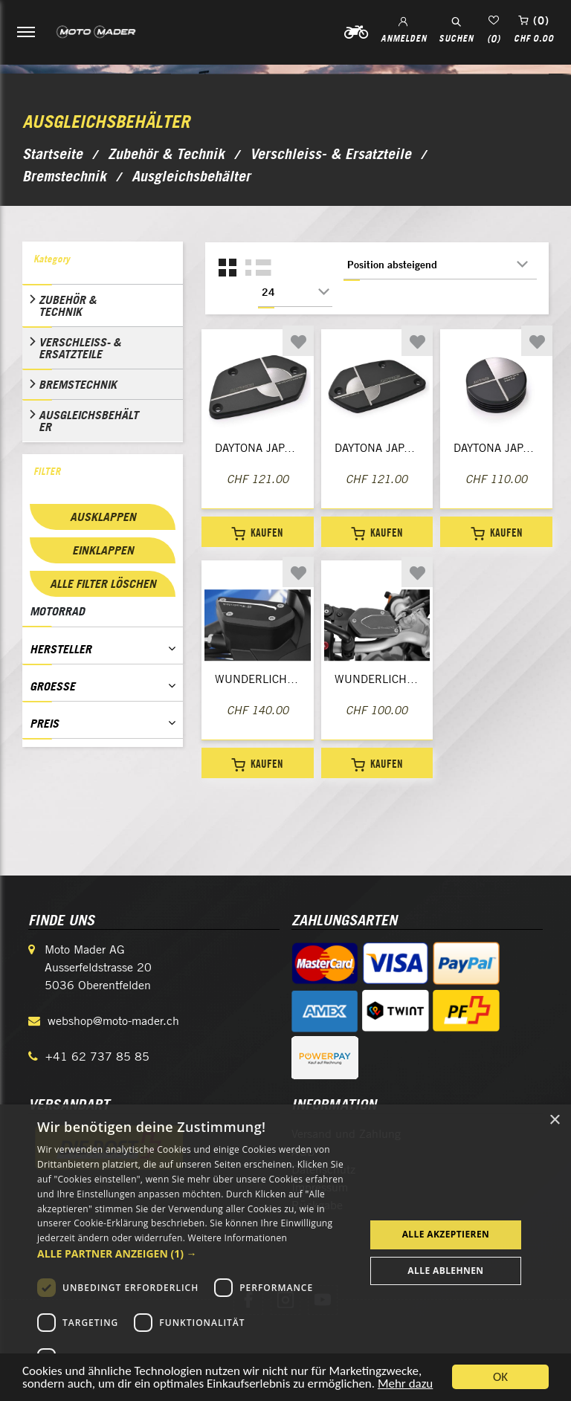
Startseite (52, 154)
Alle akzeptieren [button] (446, 1234)
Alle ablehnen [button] (445, 1270)
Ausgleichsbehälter (88, 421)
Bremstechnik (78, 384)
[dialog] (285, 1252)
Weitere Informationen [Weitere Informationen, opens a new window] (238, 1238)
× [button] (554, 1120)
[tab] (102, 263)
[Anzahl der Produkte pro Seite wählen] (295, 292)
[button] (196, 1253)
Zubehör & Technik (68, 305)
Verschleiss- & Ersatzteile (80, 348)
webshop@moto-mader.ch (113, 1021)
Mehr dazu (405, 1388)
